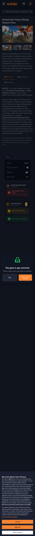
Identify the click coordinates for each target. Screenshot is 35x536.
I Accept (17, 522)
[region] (17, 503)
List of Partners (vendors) (9, 517)
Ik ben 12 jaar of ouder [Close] (25, 277)
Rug (9, 277)
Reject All (17, 527)
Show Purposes (17, 532)
